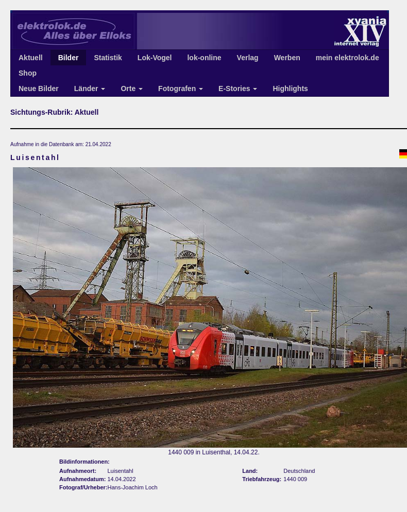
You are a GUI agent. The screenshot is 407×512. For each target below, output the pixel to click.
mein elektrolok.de (347, 58)
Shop (28, 73)
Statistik (108, 58)
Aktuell (31, 58)
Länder (90, 88)
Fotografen (180, 88)
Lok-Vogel (155, 58)
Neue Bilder (39, 88)
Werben (287, 58)
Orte (132, 88)
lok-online (204, 58)
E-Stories (237, 88)
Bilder (68, 58)
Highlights (290, 88)
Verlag (248, 58)
